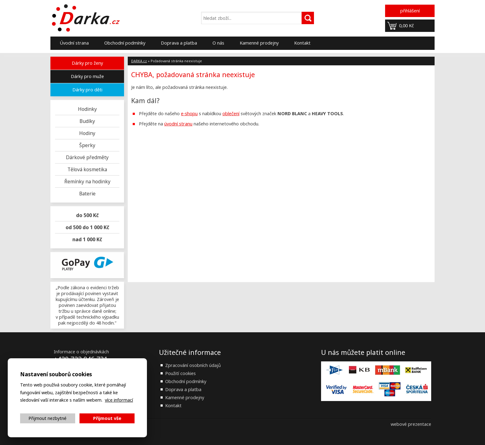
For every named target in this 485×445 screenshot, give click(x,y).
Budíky (87, 121)
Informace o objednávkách (81, 352)
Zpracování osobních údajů (193, 365)
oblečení (230, 113)
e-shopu (189, 113)
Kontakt (302, 43)
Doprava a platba (179, 43)
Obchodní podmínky (124, 43)
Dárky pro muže (87, 76)
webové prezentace (411, 424)
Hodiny (87, 133)
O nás (218, 43)
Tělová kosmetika (87, 169)
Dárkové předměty (87, 157)
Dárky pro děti (87, 90)
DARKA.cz (139, 61)
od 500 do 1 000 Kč (87, 227)
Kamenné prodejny (259, 43)
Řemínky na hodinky (87, 181)
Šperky (87, 145)
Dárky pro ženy (87, 63)
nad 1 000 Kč (87, 239)
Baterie (87, 193)
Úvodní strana (74, 43)
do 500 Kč (87, 215)
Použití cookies (180, 373)
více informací (119, 400)
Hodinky (87, 109)
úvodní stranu (178, 124)
